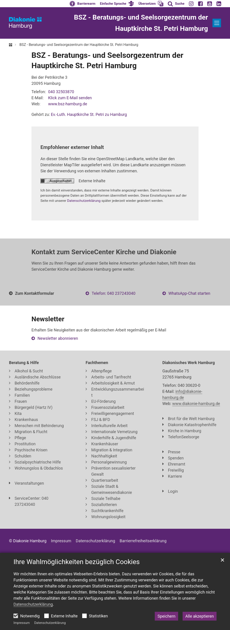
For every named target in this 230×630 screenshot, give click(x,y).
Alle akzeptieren (199, 616)
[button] (117, 3)
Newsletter (47, 319)
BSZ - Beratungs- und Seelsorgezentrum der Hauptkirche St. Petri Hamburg (78, 45)
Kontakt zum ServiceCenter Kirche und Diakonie (103, 252)
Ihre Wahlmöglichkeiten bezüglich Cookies (76, 562)
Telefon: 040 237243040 (113, 293)
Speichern (166, 616)
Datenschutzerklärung (50, 623)
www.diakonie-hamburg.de (196, 403)
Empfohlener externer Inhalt (72, 147)
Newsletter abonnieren (58, 338)
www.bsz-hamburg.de (67, 103)
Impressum (21, 623)
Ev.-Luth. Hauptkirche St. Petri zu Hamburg (89, 114)
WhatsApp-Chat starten (189, 293)
